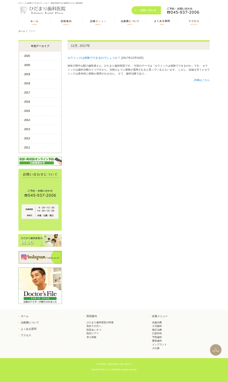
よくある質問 (28, 328)
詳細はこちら (202, 80)
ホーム (25, 316)
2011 (27, 147)
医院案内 (92, 316)
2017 (27, 92)
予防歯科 (157, 337)
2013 (27, 129)
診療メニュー (160, 316)
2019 (27, 74)
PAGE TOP (218, 350)
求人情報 (91, 337)
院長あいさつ (94, 329)
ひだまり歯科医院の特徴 (100, 322)
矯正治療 (157, 329)
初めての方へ (94, 326)
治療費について (30, 322)
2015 (27, 110)
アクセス (26, 335)
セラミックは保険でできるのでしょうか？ (94, 57)
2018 (27, 83)
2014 (27, 120)
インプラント (159, 344)
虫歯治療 (157, 322)
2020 (27, 65)
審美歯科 (157, 340)
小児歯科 (157, 326)
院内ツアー (93, 333)
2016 (27, 101)
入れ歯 (155, 348)
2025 (27, 56)
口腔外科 (157, 333)
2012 (27, 138)
